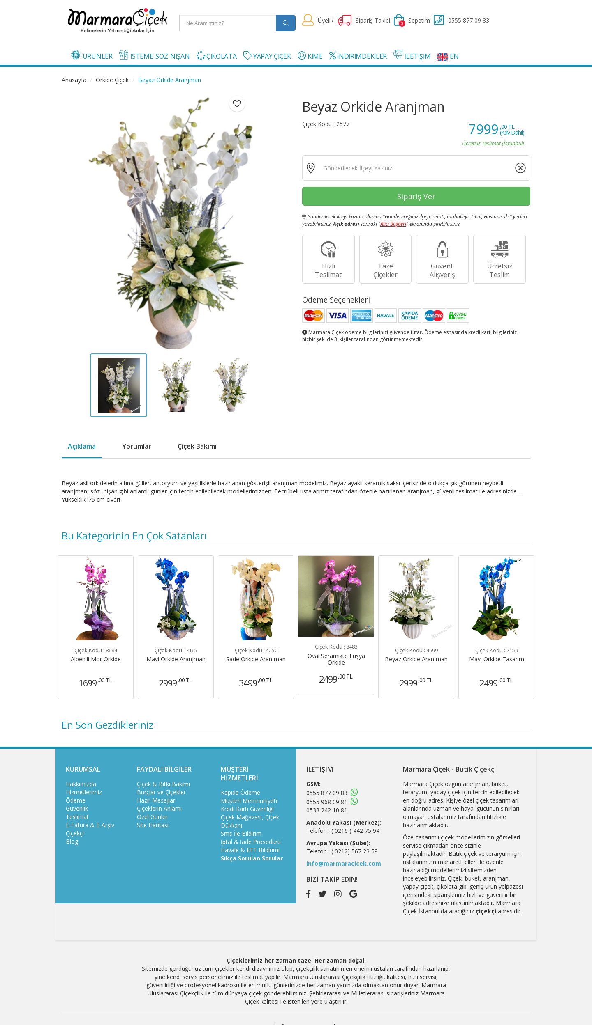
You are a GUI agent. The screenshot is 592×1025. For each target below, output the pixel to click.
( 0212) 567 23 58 (354, 851)
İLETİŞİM (411, 55)
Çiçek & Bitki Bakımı (163, 784)
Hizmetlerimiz (84, 792)
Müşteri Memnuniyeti (249, 801)
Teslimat (77, 817)
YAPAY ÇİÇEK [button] (267, 56)
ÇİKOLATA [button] (217, 56)
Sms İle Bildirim (241, 833)
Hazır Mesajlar (156, 800)
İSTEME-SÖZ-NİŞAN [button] (154, 55)
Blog (72, 841)
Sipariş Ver (416, 196)
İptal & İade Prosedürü (251, 842)
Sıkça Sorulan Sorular (252, 858)
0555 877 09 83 (326, 793)
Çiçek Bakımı (197, 446)
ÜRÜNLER (92, 55)
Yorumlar (136, 446)
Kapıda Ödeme (240, 792)
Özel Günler (152, 817)
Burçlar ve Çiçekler (161, 792)
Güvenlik (77, 808)
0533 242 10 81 (326, 810)
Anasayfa (74, 80)
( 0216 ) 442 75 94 (355, 831)
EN (447, 56)
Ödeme (76, 800)
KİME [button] (310, 56)
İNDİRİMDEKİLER (358, 56)
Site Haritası (153, 825)
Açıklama (82, 446)
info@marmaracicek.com (343, 863)
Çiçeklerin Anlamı (159, 808)
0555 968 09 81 (326, 802)
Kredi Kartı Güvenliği (247, 809)
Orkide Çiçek (112, 80)
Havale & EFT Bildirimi (250, 850)
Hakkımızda (81, 784)
